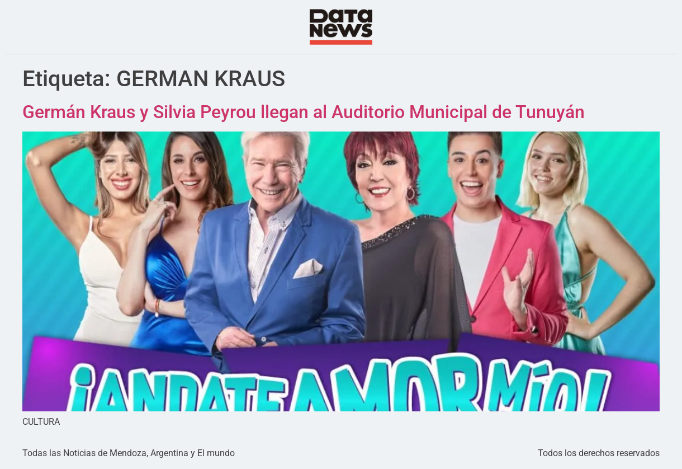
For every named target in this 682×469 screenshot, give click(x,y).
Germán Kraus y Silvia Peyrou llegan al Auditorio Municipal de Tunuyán (303, 112)
